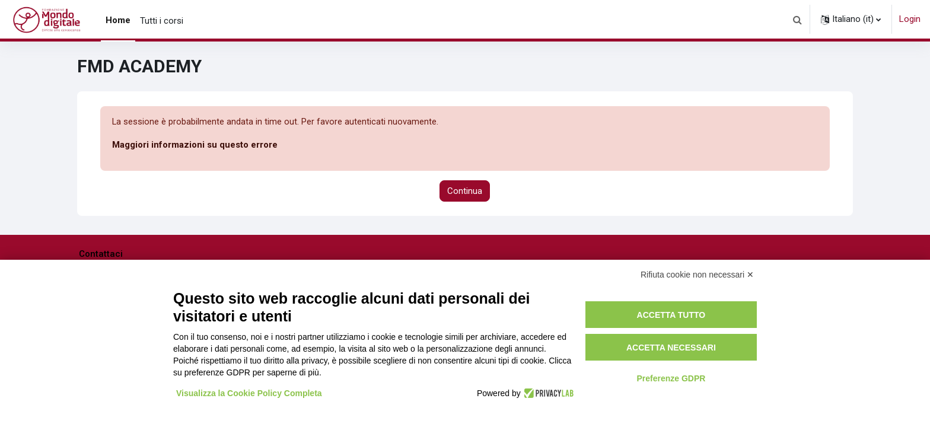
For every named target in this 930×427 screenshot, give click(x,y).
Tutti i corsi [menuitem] (161, 20)
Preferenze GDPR (670, 378)
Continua (464, 191)
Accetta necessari (671, 347)
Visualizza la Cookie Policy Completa (249, 393)
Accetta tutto (671, 315)
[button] (797, 19)
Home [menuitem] (118, 20)
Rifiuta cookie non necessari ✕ (697, 274)
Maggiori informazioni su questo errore (195, 145)
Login (910, 19)
